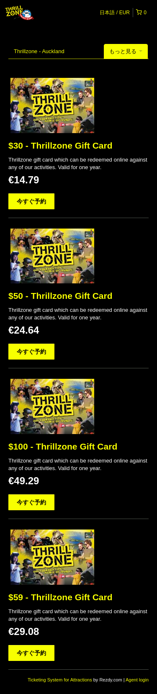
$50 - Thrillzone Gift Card (60, 296)
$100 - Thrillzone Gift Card (62, 446)
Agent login (137, 679)
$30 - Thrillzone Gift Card (60, 145)
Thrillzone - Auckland (39, 51)
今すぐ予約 (31, 201)
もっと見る (125, 51)
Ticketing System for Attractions (60, 679)
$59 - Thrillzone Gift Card (60, 597)
